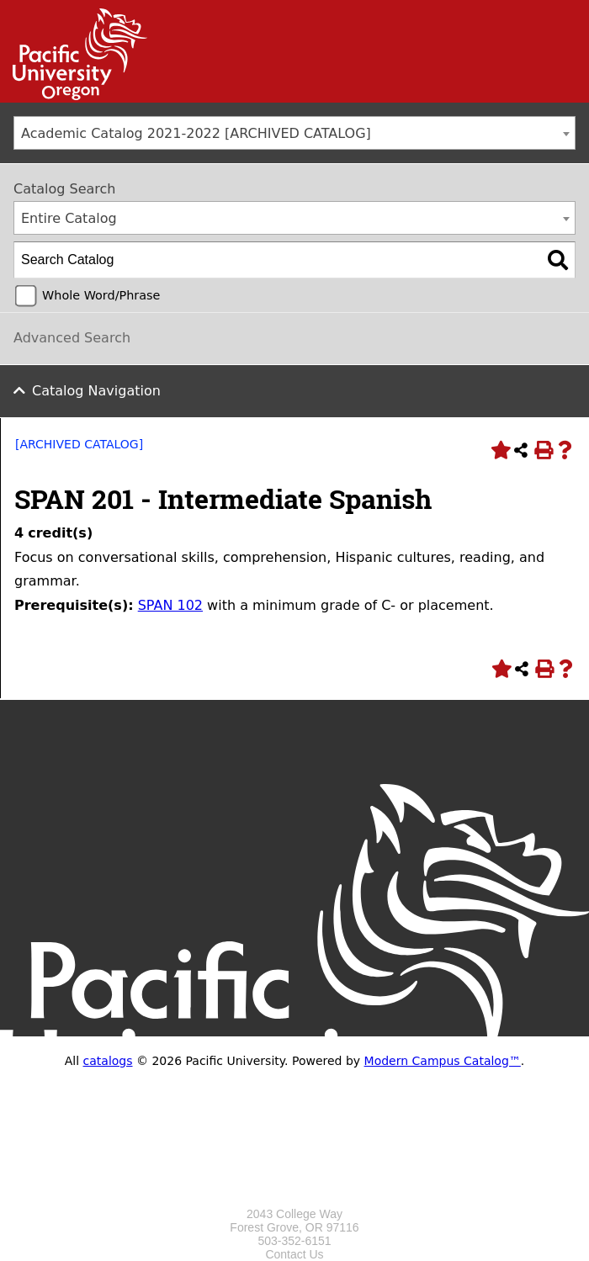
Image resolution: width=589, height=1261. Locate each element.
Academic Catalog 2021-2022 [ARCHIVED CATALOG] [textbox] (196, 133)
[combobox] (294, 133)
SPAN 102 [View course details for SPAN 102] (170, 605)
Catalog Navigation (96, 391)
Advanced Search (71, 338)
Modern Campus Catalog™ (442, 1061)
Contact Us (294, 1254)
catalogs (108, 1061)
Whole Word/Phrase (101, 295)
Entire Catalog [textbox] (69, 218)
